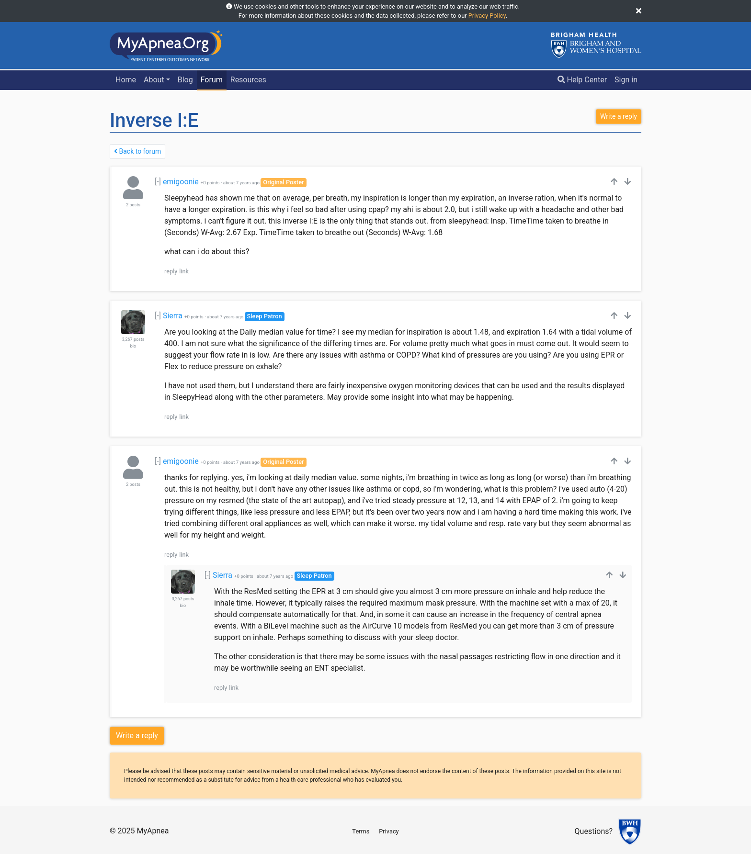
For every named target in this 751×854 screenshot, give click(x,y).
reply (170, 271)
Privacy (388, 831)
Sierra (172, 315)
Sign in (625, 79)
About (154, 79)
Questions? (594, 831)
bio (133, 346)
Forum (212, 79)
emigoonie (181, 181)
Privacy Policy (487, 15)
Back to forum (137, 151)
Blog (185, 79)
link (184, 271)
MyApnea (153, 830)
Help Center (582, 79)
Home (125, 79)
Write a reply (137, 735)
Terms (360, 831)
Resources (248, 79)
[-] (158, 181)
